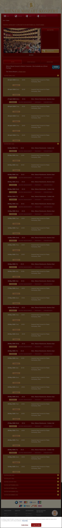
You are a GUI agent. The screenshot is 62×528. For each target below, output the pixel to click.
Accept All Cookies (36, 525)
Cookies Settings (24, 525)
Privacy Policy (25, 520)
